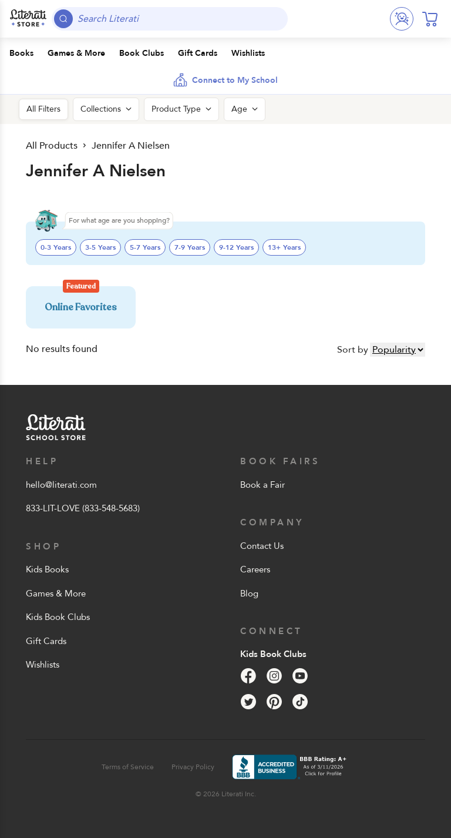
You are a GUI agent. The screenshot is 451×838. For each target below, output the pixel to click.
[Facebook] (248, 676)
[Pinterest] (274, 701)
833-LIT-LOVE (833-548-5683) (83, 508)
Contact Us (262, 546)
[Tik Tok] (300, 701)
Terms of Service (128, 767)
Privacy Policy (192, 767)
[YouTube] (300, 676)
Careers (255, 569)
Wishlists (42, 665)
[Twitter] (248, 701)
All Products (51, 145)
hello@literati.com (61, 485)
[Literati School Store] (28, 18)
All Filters (43, 109)
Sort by (352, 349)
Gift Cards (46, 641)
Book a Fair (262, 485)
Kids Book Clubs (58, 617)
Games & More (56, 593)
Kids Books (47, 569)
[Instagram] (274, 676)
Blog (249, 593)
